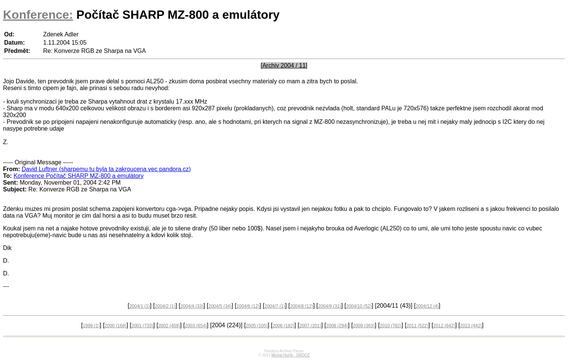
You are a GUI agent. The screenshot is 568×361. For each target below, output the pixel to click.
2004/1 (139, 306)
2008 (337, 325)
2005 (256, 325)
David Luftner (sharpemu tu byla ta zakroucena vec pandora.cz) (106, 169)
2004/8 (301, 306)
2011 (417, 325)
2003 (196, 325)
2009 (364, 325)
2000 (115, 325)
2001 (142, 325)
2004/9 (329, 306)
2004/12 (427, 306)
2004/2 (165, 306)
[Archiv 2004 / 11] (284, 65)
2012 (444, 325)
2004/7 (274, 306)
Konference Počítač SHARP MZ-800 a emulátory (79, 176)
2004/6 (247, 306)
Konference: (38, 14)
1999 (91, 325)
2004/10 (358, 306)
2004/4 (191, 306)
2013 (471, 325)
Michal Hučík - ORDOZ (290, 355)
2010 (390, 325)
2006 (284, 325)
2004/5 (219, 306)
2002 (169, 325)
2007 (310, 325)
